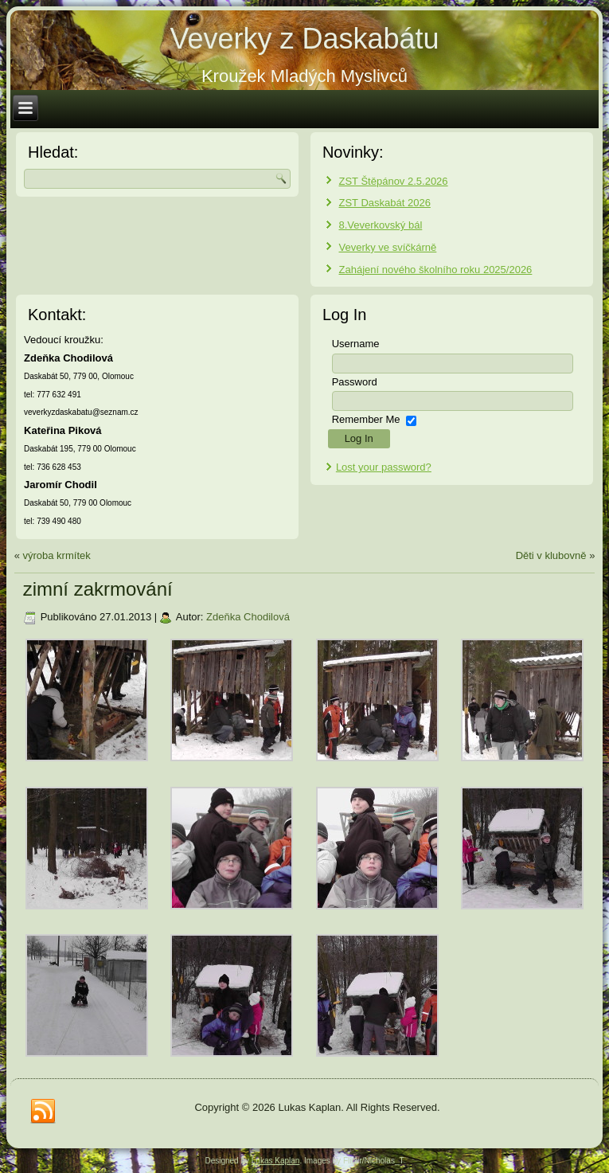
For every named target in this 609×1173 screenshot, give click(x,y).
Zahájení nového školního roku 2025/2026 (436, 270)
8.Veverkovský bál (381, 225)
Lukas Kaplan (276, 1160)
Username (356, 344)
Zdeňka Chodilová (248, 617)
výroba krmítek (56, 555)
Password (354, 382)
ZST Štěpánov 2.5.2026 (393, 181)
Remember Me (366, 419)
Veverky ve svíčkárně (388, 247)
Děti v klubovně (551, 555)
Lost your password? (383, 467)
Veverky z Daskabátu (304, 38)
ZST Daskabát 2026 (385, 203)
